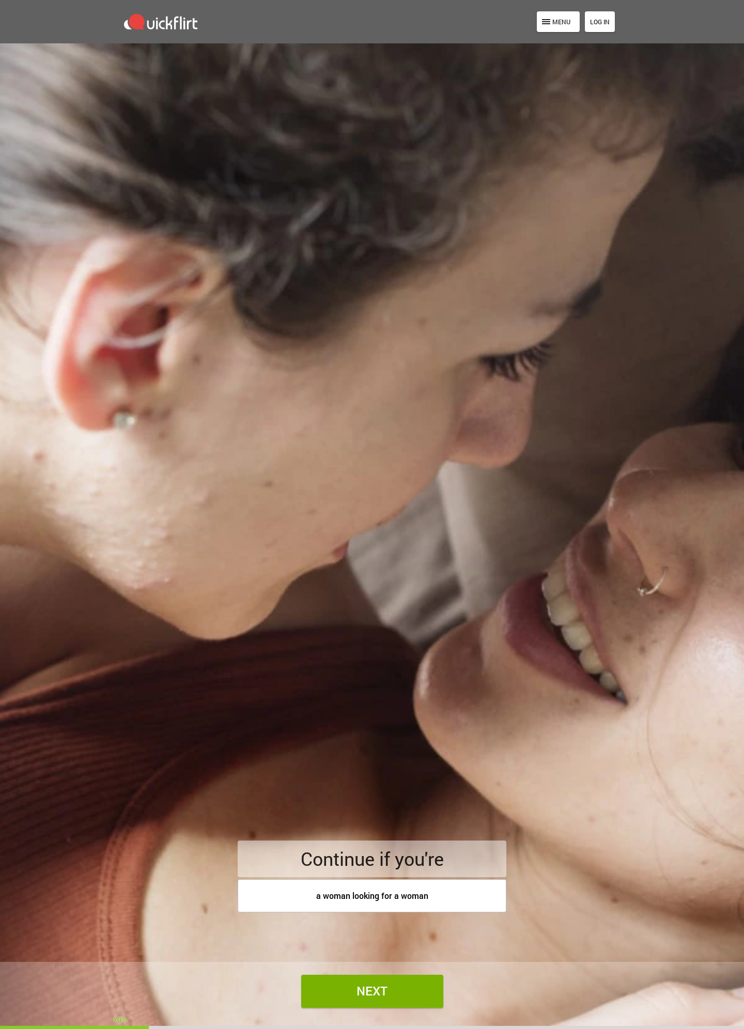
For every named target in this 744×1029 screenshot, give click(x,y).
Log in (600, 22)
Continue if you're (372, 858)
